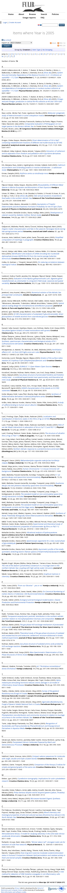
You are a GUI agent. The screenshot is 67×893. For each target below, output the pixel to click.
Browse (32, 14)
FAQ (42, 17)
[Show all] (47, 72)
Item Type (36, 50)
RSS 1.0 (62, 43)
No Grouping (47, 50)
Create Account (15, 22)
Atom (54, 43)
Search (44, 14)
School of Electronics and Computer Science (22, 889)
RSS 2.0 (62, 45)
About (21, 14)
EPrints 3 (17, 888)
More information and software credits (13, 892)
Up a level (7, 40)
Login (5, 22)
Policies (55, 14)
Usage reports (29, 17)
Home (11, 14)
